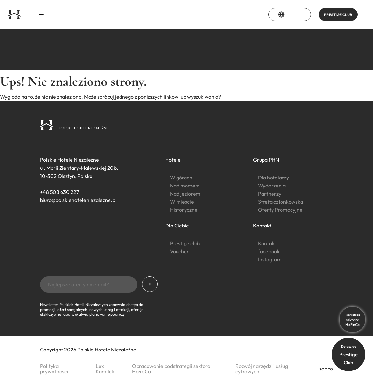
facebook (269, 251)
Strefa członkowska (280, 201)
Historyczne (183, 209)
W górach (181, 177)
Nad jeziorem (185, 193)
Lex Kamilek (105, 369)
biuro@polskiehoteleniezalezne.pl (78, 200)
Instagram (270, 259)
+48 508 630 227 (59, 192)
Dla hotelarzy (273, 177)
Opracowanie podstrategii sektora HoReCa (171, 369)
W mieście (182, 201)
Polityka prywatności (54, 369)
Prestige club (185, 243)
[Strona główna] (14, 14)
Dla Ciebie (177, 225)
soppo (326, 368)
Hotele (173, 160)
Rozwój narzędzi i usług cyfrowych (261, 369)
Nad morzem (185, 185)
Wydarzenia (272, 185)
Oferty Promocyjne (280, 209)
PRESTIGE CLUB (338, 14)
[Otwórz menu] (41, 15)
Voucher (179, 251)
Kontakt (262, 225)
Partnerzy (269, 193)
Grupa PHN (266, 160)
